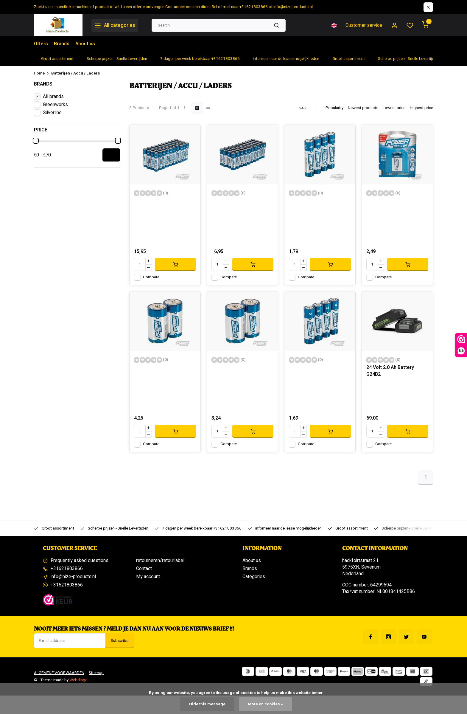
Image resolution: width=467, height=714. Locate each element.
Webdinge (78, 680)
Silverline (52, 112)
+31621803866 (67, 568)
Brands (61, 43)
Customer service (363, 25)
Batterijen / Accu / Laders (75, 73)
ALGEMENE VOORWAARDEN (59, 673)
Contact (144, 568)
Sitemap (96, 673)
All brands (53, 96)
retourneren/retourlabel (160, 560)
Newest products (363, 108)
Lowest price (394, 108)
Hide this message (207, 704)
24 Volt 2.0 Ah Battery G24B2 (390, 371)
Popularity (334, 108)
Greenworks (55, 104)
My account (148, 576)
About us (85, 43)
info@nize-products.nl (73, 576)
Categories (253, 576)
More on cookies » (265, 704)
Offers (41, 43)
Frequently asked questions (79, 560)
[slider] (36, 141)
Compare (151, 277)
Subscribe (119, 641)
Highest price (421, 108)
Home (42, 73)
